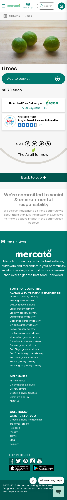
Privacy (14, 431)
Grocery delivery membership (26, 419)
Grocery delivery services (23, 392)
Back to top (33, 177)
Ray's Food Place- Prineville (38, 120)
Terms (13, 435)
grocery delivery (24, 296)
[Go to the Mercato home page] (14, 5)
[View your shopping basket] (61, 6)
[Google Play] (43, 468)
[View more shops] (28, 6)
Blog (12, 439)
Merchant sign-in (19, 396)
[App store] (19, 468)
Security (14, 444)
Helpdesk (15, 427)
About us (14, 400)
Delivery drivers (18, 388)
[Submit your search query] (41, 6)
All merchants (17, 380)
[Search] (46, 6)
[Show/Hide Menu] (3, 5)
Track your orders (19, 423)
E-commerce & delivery (22, 384)
